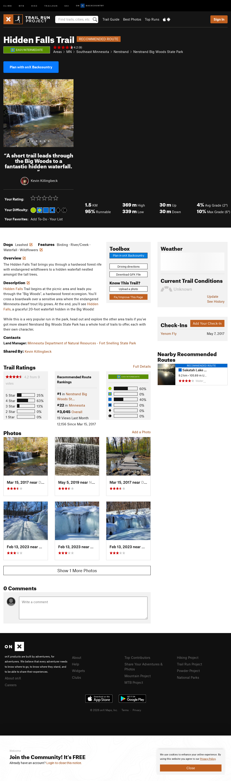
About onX (13, 678)
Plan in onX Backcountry (128, 255)
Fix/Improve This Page (128, 297)
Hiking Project (187, 657)
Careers (11, 685)
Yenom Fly (168, 333)
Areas (57, 52)
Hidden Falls (13, 289)
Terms (125, 710)
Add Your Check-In (207, 323)
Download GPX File (128, 274)
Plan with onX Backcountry (31, 67)
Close (190, 768)
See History (215, 301)
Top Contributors (137, 657)
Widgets (78, 671)
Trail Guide (110, 19)
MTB (21, 5)
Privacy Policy (208, 758)
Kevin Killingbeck (44, 180)
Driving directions (128, 266)
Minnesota (77, 405)
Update (212, 296)
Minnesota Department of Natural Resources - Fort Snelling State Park (82, 343)
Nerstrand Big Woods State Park (158, 52)
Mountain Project (137, 676)
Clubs (76, 677)
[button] (7, 113)
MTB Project (133, 682)
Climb (7, 5)
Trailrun (51, 5)
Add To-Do (39, 219)
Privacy (137, 710)
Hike (34, 5)
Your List (56, 219)
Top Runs (152, 19)
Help (75, 664)
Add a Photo (141, 432)
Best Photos (132, 19)
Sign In (219, 19)
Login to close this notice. (64, 763)
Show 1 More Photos (77, 570)
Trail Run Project (189, 664)
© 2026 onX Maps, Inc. (104, 710)
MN (69, 52)
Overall (76, 412)
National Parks (188, 677)
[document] (190, 761)
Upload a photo (128, 289)
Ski (66, 5)
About (76, 657)
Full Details (142, 366)
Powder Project (188, 671)
